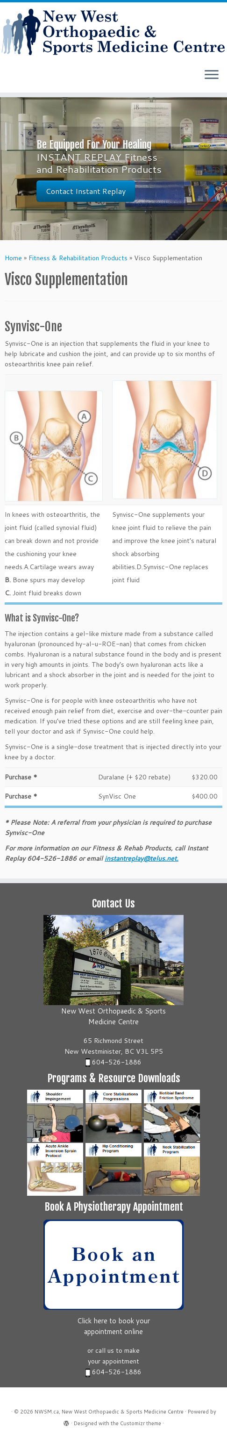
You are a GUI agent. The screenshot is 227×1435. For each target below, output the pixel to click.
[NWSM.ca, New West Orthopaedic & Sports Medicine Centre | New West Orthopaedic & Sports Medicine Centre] (113, 32)
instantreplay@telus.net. (141, 858)
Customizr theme (140, 1423)
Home (13, 258)
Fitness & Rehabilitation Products (78, 258)
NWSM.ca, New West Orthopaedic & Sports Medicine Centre (109, 1411)
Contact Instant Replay (86, 191)
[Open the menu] (212, 76)
